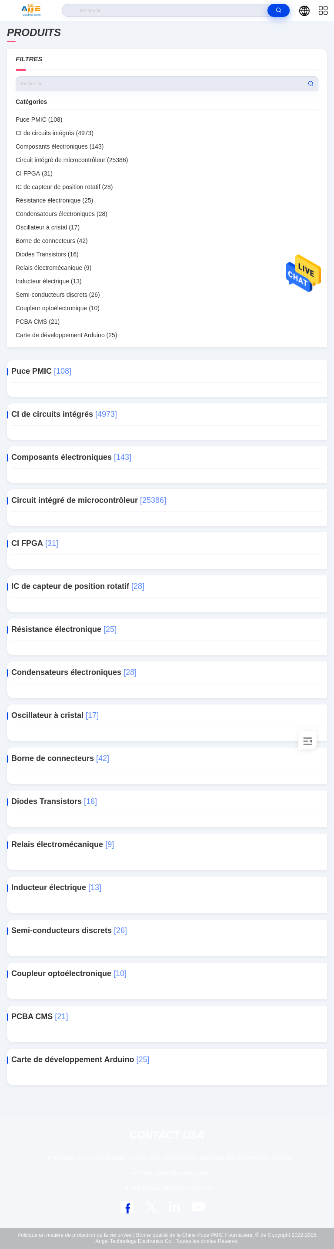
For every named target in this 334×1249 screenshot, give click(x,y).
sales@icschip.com (172, 1172)
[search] (278, 10)
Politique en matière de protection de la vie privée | (75, 1235)
